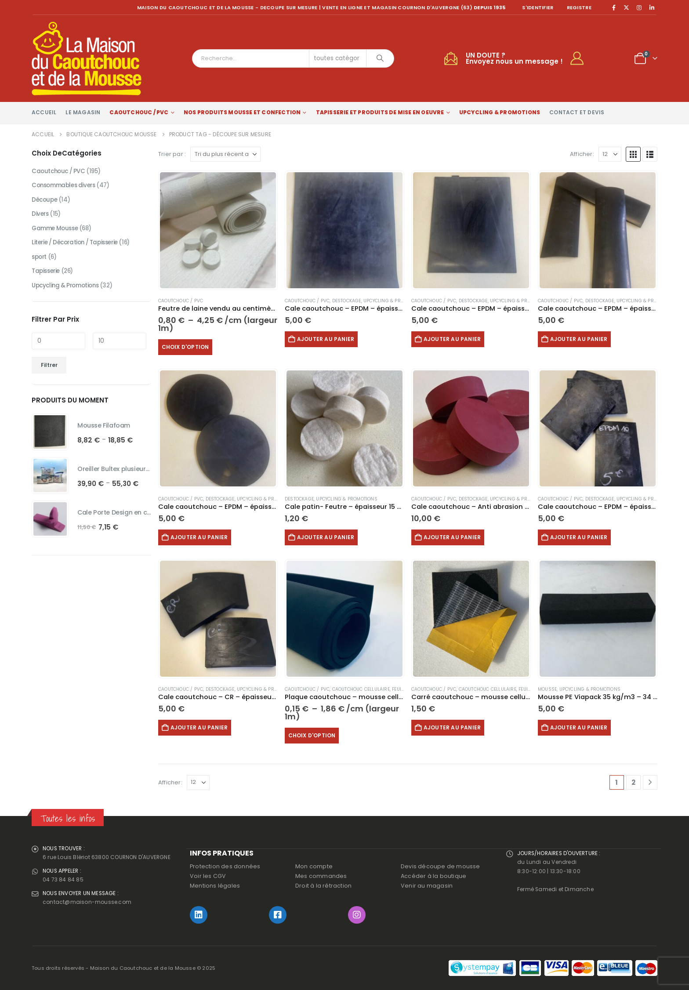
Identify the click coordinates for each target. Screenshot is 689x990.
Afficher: (582, 154)
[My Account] (580, 58)
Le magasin (82, 112)
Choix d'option (189, 347)
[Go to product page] (218, 230)
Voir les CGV (208, 876)
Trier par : (172, 154)
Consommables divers (66, 186)
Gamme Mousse (57, 231)
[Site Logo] (86, 58)
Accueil (44, 112)
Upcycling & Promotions (499, 112)
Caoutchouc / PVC (138, 112)
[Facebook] (614, 7)
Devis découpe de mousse (440, 866)
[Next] (650, 782)
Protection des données (225, 866)
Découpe (45, 201)
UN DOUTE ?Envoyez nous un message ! (514, 58)
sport (40, 261)
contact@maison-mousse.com (89, 906)
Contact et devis (576, 112)
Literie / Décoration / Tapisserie (79, 246)
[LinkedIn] (651, 7)
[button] (633, 154)
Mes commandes (321, 876)
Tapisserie (47, 276)
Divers (41, 216)
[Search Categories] (337, 58)
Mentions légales (215, 885)
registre (579, 7)
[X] (626, 7)
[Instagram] (639, 7)
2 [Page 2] (633, 782)
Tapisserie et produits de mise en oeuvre (380, 112)
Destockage (346, 300)
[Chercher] (380, 58)
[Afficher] (609, 154)
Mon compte (314, 866)
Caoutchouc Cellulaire (361, 689)
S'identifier (537, 7)
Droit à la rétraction (323, 885)
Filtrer (49, 371)
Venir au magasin (427, 885)
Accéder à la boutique (433, 876)
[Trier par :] (225, 154)
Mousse (547, 689)
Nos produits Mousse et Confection (242, 112)
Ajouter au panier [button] (329, 339)
